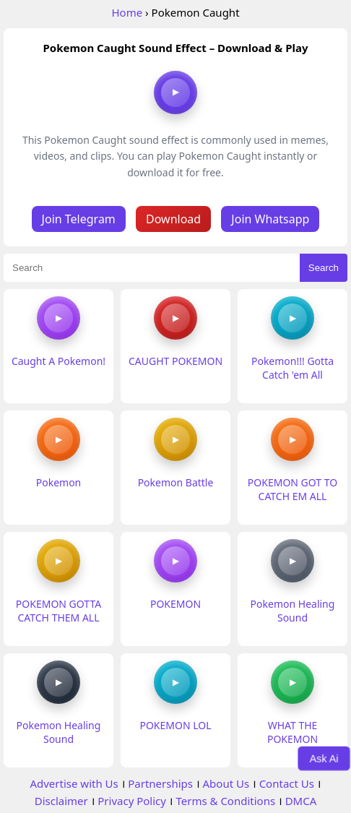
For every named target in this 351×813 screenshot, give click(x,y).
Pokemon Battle (176, 482)
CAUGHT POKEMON (175, 361)
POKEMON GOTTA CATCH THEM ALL (58, 610)
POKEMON (175, 604)
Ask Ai (324, 758)
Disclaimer (61, 800)
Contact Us (286, 783)
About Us (226, 783)
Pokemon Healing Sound (293, 610)
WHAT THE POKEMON (292, 732)
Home (126, 12)
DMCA (301, 800)
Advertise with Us (74, 783)
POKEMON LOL (175, 725)
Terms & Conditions (225, 800)
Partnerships (160, 783)
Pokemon (59, 482)
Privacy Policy (132, 800)
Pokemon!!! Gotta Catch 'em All (292, 368)
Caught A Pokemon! (58, 361)
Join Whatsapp (270, 219)
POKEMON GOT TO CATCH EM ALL (292, 489)
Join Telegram (79, 219)
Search (323, 267)
